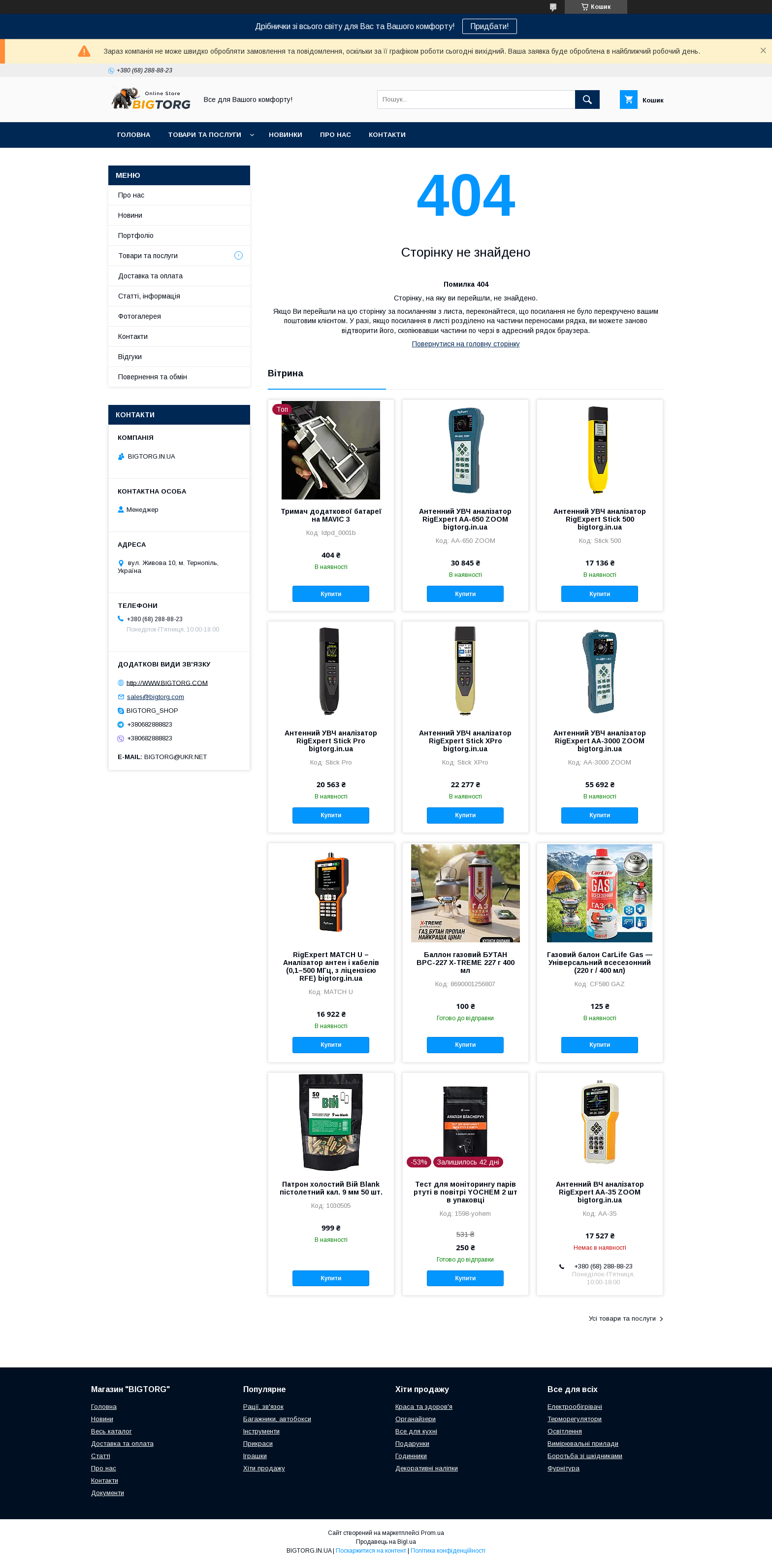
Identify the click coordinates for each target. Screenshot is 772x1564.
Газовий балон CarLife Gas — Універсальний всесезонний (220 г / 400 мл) (599, 962)
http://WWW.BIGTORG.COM (167, 682)
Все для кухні (416, 1431)
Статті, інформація (149, 296)
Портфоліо (136, 235)
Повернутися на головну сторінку (466, 344)
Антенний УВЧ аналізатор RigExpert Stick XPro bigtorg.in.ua (465, 741)
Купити (331, 594)
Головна (133, 134)
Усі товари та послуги (622, 1318)
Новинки (285, 134)
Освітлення (564, 1431)
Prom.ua (432, 1533)
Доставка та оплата (150, 276)
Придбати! (489, 26)
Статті (100, 1456)
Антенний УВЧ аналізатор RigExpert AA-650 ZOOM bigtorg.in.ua (465, 519)
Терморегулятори (574, 1419)
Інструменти (261, 1431)
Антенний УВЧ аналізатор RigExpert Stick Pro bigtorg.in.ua (331, 741)
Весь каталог (111, 1431)
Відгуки (130, 357)
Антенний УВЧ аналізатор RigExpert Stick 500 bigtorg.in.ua (599, 519)
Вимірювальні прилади (582, 1443)
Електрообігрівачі (574, 1406)
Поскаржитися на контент (371, 1550)
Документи (107, 1493)
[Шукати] (587, 99)
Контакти (387, 134)
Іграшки (255, 1456)
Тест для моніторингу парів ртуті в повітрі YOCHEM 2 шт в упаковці (465, 1192)
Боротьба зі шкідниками (584, 1456)
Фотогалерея (139, 316)
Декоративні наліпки (426, 1468)
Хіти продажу (264, 1468)
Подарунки (412, 1443)
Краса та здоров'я (423, 1406)
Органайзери (415, 1419)
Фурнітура (563, 1468)
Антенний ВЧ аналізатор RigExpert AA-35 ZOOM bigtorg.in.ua (600, 1192)
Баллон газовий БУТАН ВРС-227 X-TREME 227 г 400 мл (466, 962)
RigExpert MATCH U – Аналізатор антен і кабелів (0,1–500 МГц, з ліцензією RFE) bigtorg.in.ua (331, 966)
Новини (130, 215)
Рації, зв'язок (263, 1406)
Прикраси (258, 1443)
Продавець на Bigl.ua (386, 1541)
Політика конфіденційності (448, 1550)
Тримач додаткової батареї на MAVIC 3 (331, 515)
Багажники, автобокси (277, 1419)
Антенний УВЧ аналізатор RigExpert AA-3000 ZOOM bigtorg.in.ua (599, 741)
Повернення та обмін (152, 377)
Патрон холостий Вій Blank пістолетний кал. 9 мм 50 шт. (331, 1188)
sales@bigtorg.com (155, 696)
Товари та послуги (204, 134)
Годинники (411, 1456)
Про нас (335, 134)
